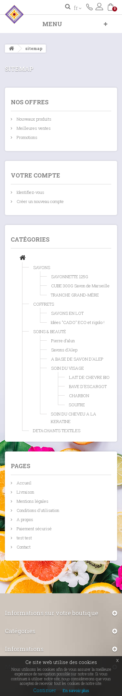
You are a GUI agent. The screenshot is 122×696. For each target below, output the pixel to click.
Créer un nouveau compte (40, 201)
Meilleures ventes (33, 128)
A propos (24, 519)
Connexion (99, 6)
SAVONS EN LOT (67, 313)
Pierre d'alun (63, 341)
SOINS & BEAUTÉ (49, 331)
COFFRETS (43, 304)
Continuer (44, 690)
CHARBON (79, 396)
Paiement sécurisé (34, 529)
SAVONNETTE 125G (69, 277)
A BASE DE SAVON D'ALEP (77, 359)
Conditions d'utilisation (37, 510)
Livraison (25, 492)
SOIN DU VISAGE (67, 368)
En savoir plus (75, 690)
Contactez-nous (89, 6)
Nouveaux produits (33, 119)
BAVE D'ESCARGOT (88, 386)
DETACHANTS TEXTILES (56, 430)
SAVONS (41, 267)
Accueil (24, 483)
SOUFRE (77, 405)
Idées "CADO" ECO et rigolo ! (77, 322)
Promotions (26, 137)
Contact (23, 547)
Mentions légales (32, 501)
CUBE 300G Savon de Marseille (80, 286)
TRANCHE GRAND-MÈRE (75, 295)
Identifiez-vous (30, 192)
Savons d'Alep (64, 350)
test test (24, 538)
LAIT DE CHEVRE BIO (89, 377)
